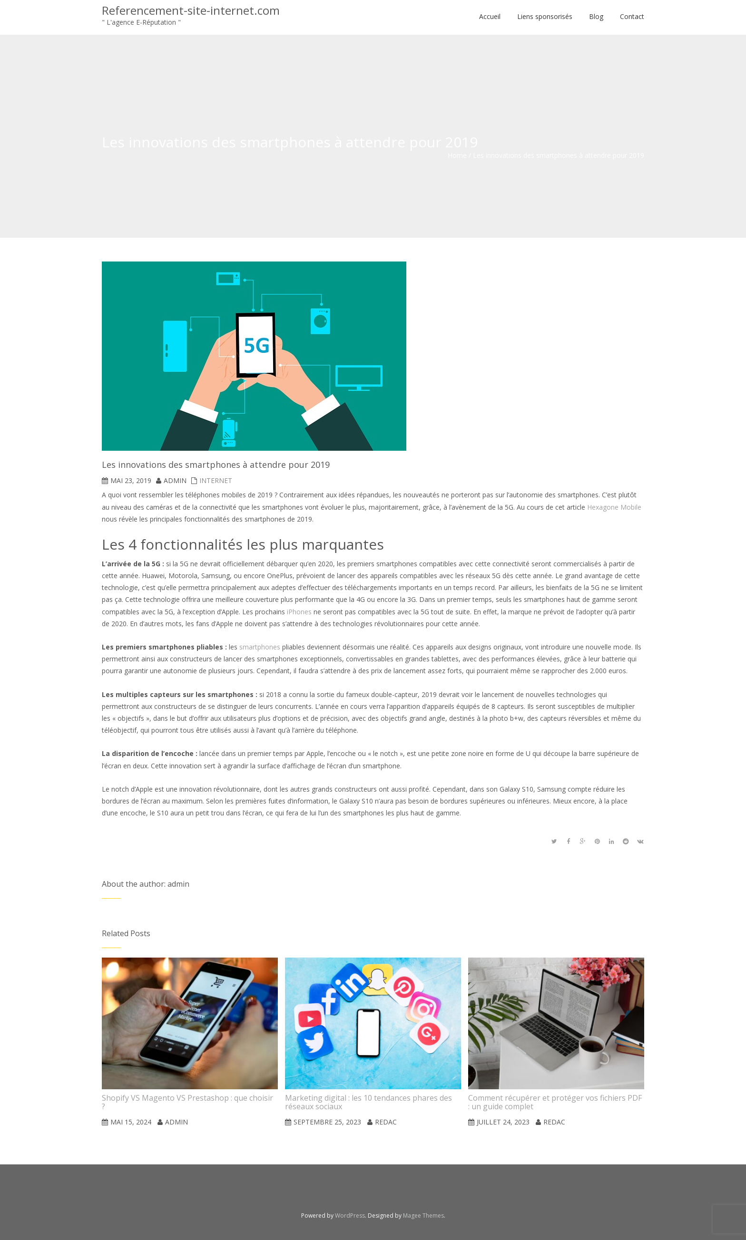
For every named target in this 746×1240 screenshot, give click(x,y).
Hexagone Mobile (614, 507)
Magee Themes (423, 1215)
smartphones (259, 646)
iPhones (299, 611)
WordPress (350, 1215)
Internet (215, 480)
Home (457, 155)
